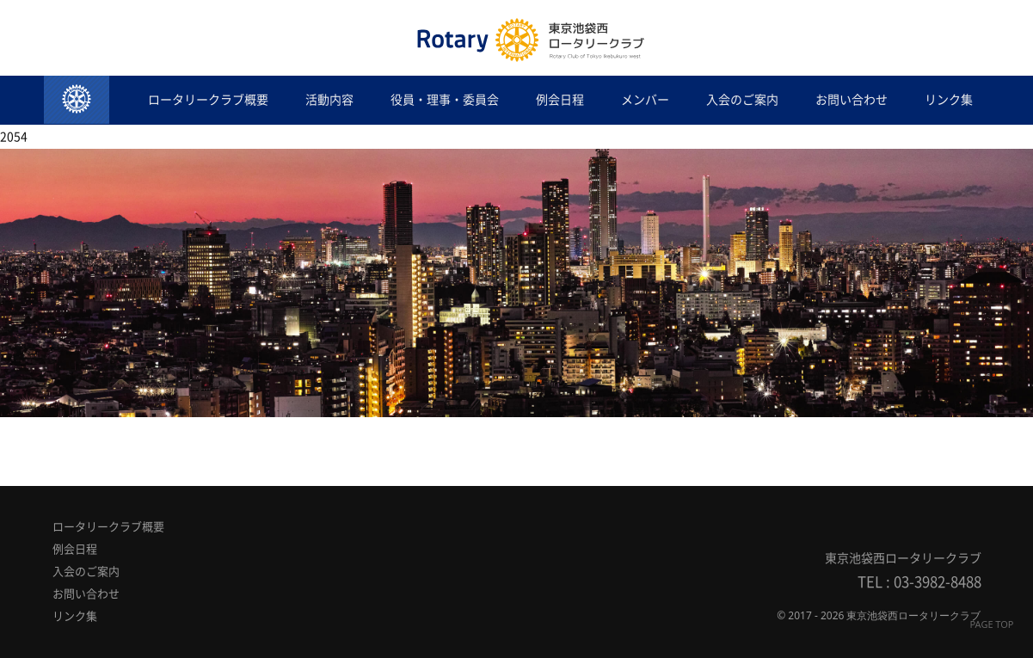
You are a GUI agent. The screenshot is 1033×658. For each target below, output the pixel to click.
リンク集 (949, 100)
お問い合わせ (851, 100)
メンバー (645, 100)
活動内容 (329, 100)
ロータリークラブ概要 (208, 100)
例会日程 (560, 100)
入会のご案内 (742, 100)
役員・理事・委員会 (444, 100)
